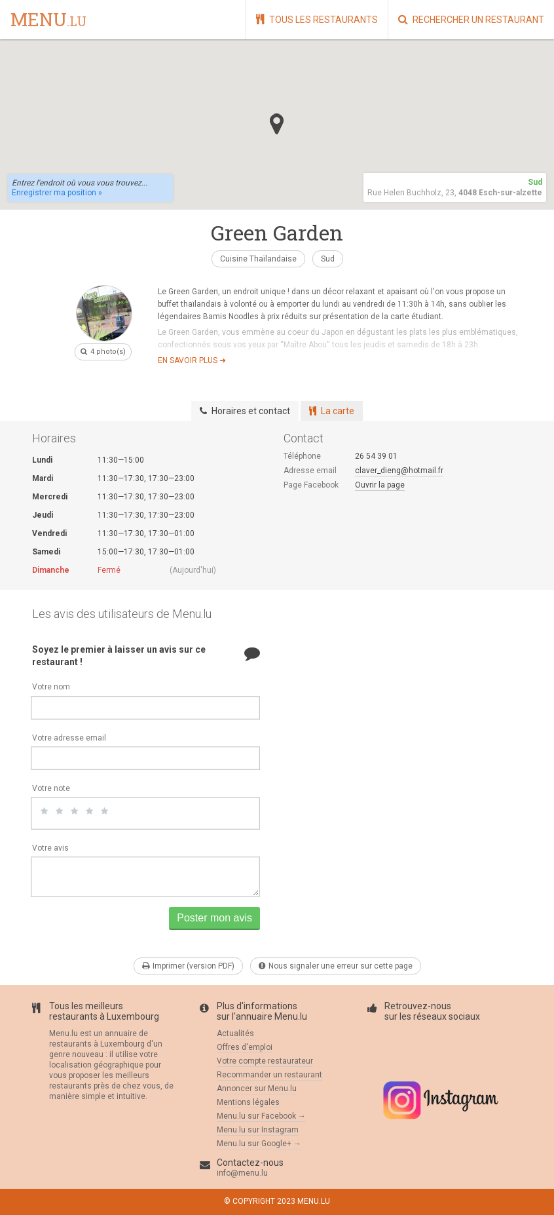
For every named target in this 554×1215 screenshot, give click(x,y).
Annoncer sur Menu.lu (257, 1088)
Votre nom (51, 686)
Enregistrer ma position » (57, 192)
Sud (328, 258)
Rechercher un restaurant (471, 19)
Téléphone (302, 456)
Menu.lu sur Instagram (258, 1129)
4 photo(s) (103, 351)
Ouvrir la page (380, 485)
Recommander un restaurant (269, 1074)
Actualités (235, 1033)
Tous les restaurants (317, 19)
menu (48, 20)
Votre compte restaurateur (265, 1061)
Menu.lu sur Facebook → (261, 1116)
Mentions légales (248, 1102)
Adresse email (310, 470)
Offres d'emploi (244, 1047)
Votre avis (50, 848)
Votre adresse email (69, 737)
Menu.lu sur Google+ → (259, 1143)
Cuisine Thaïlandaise (258, 258)
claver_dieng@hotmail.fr (399, 470)
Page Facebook (311, 485)
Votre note (51, 788)
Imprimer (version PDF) (188, 966)
